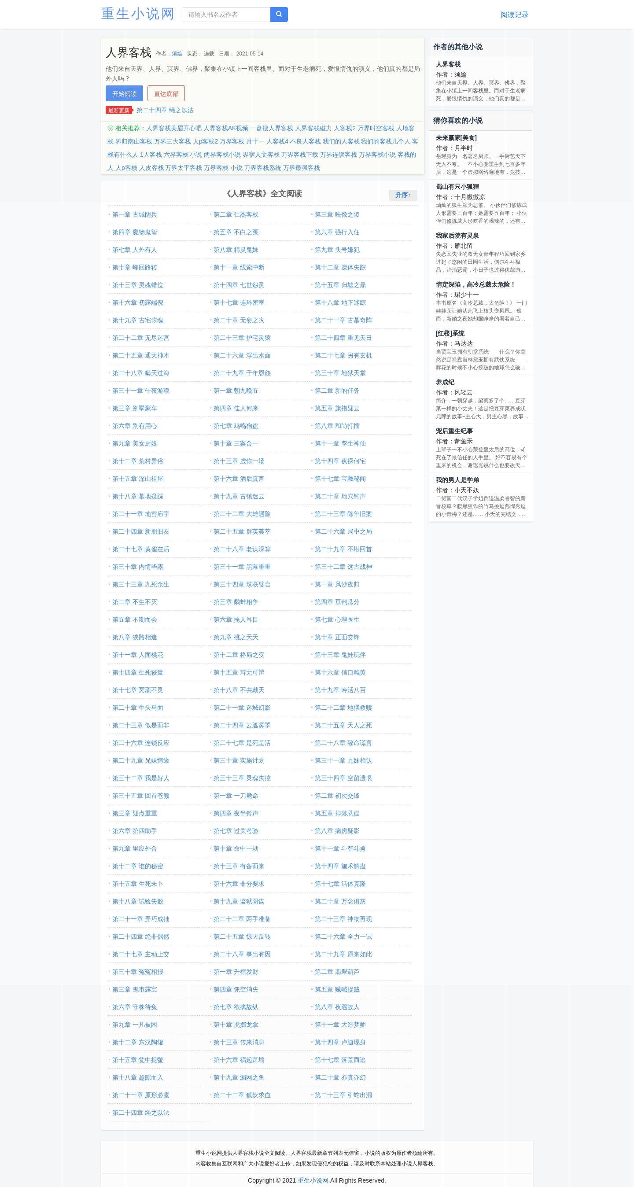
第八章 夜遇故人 (337, 1006)
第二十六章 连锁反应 (141, 742)
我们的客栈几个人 (385, 141)
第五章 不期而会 (134, 619)
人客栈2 (345, 128)
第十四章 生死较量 (137, 672)
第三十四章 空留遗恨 (343, 778)
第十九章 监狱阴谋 (239, 901)
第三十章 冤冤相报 (137, 971)
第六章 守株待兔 (134, 1006)
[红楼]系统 (450, 333)
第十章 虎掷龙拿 (236, 1024)
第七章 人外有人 (134, 249)
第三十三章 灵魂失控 (242, 778)
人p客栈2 (205, 141)
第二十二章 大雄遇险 (242, 513)
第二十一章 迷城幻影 (242, 707)
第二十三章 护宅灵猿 (242, 337)
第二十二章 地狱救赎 (343, 707)
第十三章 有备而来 (239, 866)
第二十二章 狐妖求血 (242, 1095)
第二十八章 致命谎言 (343, 742)
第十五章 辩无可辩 (239, 672)
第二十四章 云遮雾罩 (242, 725)
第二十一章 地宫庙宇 (141, 513)
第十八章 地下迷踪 (340, 302)
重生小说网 (138, 13)
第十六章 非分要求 (239, 883)
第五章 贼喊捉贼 (337, 989)
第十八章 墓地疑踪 (137, 496)
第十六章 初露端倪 (137, 302)
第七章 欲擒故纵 (236, 1006)
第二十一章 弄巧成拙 (141, 918)
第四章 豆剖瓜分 (337, 601)
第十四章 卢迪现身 (340, 1042)
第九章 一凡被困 (134, 1024)
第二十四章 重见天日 (343, 337)
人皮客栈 (151, 167)
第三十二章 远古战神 (343, 566)
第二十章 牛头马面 (137, 707)
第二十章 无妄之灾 (239, 320)
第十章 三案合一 (236, 443)
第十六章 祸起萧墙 (239, 1059)
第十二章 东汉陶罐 (137, 1042)
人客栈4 (277, 141)
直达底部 (166, 93)
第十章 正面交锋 (337, 637)
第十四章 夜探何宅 (340, 460)
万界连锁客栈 (338, 154)
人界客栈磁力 (313, 128)
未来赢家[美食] (456, 137)
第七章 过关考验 (236, 830)
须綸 (177, 54)
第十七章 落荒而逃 (340, 1059)
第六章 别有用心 (134, 425)
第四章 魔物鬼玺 (134, 232)
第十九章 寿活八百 (340, 689)
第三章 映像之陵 (337, 214)
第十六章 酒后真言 (239, 478)
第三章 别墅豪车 (134, 408)
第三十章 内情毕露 (137, 566)
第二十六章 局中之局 (343, 531)
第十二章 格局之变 (239, 654)
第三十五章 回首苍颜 (141, 795)
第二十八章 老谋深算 (242, 549)
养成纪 (445, 382)
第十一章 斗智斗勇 (340, 848)
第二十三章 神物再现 (343, 918)
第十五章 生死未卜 (137, 883)
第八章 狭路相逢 (134, 637)
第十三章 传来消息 (239, 1042)
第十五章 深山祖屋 (137, 478)
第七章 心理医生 (337, 619)
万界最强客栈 (301, 167)
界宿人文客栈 (261, 154)
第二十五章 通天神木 (141, 355)
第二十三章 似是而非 (141, 725)
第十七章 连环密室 (239, 302)
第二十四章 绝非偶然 (141, 936)
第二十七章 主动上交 (141, 954)
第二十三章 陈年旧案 (343, 513)
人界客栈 (448, 64)
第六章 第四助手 (134, 830)
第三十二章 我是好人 (141, 778)
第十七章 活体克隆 (340, 883)
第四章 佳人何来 (236, 408)
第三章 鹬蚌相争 (236, 601)
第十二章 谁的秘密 (137, 866)
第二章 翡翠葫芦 (337, 971)
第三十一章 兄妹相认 (343, 760)
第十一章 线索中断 (239, 267)
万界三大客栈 (172, 141)
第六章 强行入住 (337, 232)
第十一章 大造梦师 (340, 1024)
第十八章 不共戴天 (239, 689)
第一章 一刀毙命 (236, 795)
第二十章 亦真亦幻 (340, 1077)
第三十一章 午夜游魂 (141, 390)
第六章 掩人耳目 (236, 619)
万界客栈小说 (377, 154)
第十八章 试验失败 (137, 901)
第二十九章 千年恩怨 (242, 372)
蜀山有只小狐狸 (457, 186)
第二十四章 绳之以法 (165, 110)
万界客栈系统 (262, 167)
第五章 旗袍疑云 (337, 408)
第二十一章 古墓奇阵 (343, 320)
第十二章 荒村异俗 (137, 460)
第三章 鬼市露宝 (134, 989)
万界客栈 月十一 (242, 141)
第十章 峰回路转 (134, 267)
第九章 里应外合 (134, 848)
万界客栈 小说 (223, 167)
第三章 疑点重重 (134, 813)
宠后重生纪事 (454, 431)
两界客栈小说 (222, 154)
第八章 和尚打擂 (337, 425)
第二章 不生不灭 (134, 601)
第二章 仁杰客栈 (236, 214)
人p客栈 (126, 167)
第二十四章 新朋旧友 (141, 531)
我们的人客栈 (341, 141)
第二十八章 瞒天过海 (141, 372)
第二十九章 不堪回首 (343, 549)
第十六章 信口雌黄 (340, 672)
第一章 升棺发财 (236, 971)
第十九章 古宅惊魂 (137, 320)
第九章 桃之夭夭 (236, 637)
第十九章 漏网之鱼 (239, 1077)
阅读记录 (515, 14)
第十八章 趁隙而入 (137, 1077)
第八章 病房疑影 (337, 830)
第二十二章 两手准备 (242, 918)
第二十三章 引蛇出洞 (343, 1095)
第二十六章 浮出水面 (242, 355)
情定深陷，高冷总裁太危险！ (476, 284)
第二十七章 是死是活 (242, 742)
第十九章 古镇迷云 (239, 496)
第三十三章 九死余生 (141, 584)
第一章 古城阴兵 (134, 214)
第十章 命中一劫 (236, 848)
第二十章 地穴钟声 (340, 496)
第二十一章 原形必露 (141, 1095)
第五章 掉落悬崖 (337, 813)
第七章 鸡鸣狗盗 (236, 425)
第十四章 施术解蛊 (340, 866)
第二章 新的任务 (337, 390)
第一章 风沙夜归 (337, 584)
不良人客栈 (305, 141)
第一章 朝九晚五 (236, 390)
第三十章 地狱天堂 (340, 372)
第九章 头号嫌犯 (337, 249)
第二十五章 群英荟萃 (242, 531)
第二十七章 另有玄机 (343, 355)
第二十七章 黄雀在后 (141, 549)
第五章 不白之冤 (236, 232)
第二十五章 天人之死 (343, 725)
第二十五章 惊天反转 (242, 936)
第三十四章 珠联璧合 (242, 584)
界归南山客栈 (133, 141)
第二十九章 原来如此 (343, 954)
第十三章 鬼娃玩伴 (340, 654)
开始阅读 (124, 93)
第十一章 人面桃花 (137, 654)
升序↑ (403, 195)
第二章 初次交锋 (337, 795)
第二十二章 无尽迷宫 (141, 337)
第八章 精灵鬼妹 (236, 249)
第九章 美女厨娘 (134, 443)
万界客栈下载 (299, 154)
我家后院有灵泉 (457, 235)
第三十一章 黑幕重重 (242, 566)
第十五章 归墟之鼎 (340, 284)
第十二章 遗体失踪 (340, 267)
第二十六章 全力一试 (343, 936)
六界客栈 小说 (183, 154)
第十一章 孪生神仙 (340, 443)
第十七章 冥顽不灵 (137, 689)
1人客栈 (151, 154)
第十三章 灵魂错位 (137, 284)
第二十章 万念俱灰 (340, 901)
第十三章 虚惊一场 (239, 460)
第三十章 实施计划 (239, 760)
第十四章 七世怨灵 (239, 284)
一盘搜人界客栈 (271, 128)
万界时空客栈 (376, 128)
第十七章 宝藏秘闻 (340, 478)
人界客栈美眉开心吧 (174, 128)
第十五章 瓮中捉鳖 (137, 1059)
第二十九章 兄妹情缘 (141, 760)
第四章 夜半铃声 (236, 813)
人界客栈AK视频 (226, 128)
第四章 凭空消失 (236, 989)
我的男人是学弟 (457, 479)
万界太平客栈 (183, 167)
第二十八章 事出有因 (242, 954)
